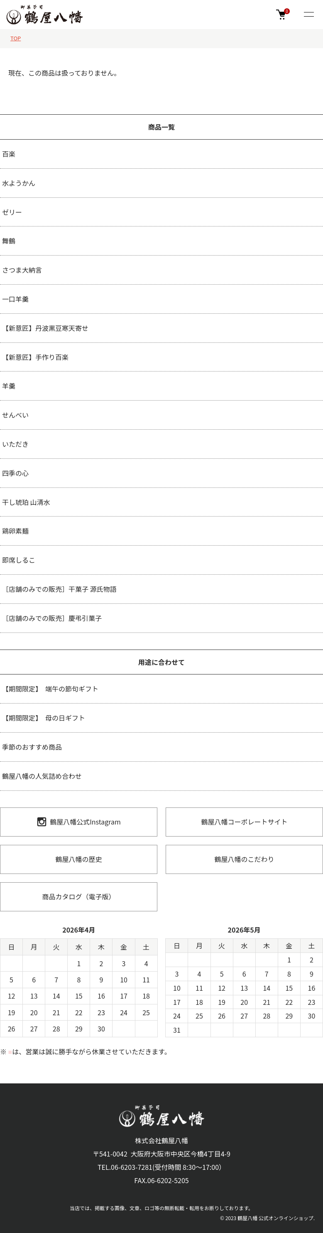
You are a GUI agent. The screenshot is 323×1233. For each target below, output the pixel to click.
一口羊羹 (15, 299)
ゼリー (12, 212)
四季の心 (15, 473)
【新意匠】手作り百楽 (35, 357)
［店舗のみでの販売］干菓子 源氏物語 (59, 589)
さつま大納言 (22, 270)
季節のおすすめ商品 (32, 747)
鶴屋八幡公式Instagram (79, 822)
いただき (15, 444)
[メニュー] (308, 15)
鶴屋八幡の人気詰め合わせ (42, 776)
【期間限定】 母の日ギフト (43, 718)
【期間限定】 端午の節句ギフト (50, 689)
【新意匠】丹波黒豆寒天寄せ (45, 328)
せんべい (15, 415)
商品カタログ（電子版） (78, 896)
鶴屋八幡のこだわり (244, 859)
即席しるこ (18, 560)
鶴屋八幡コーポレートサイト (244, 822)
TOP (15, 38)
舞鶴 (8, 241)
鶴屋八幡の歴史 (78, 859)
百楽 (8, 154)
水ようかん (18, 183)
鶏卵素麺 (15, 531)
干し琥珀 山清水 (26, 502)
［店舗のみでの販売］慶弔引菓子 (52, 618)
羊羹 (8, 386)
